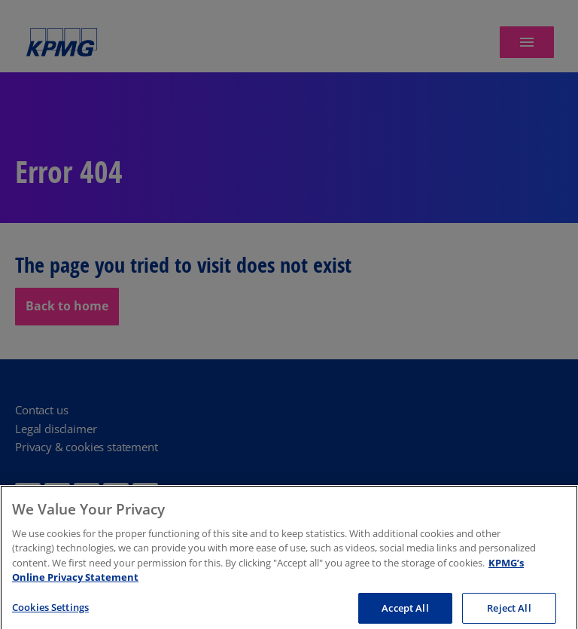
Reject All (509, 610)
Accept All (405, 610)
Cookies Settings (50, 609)
